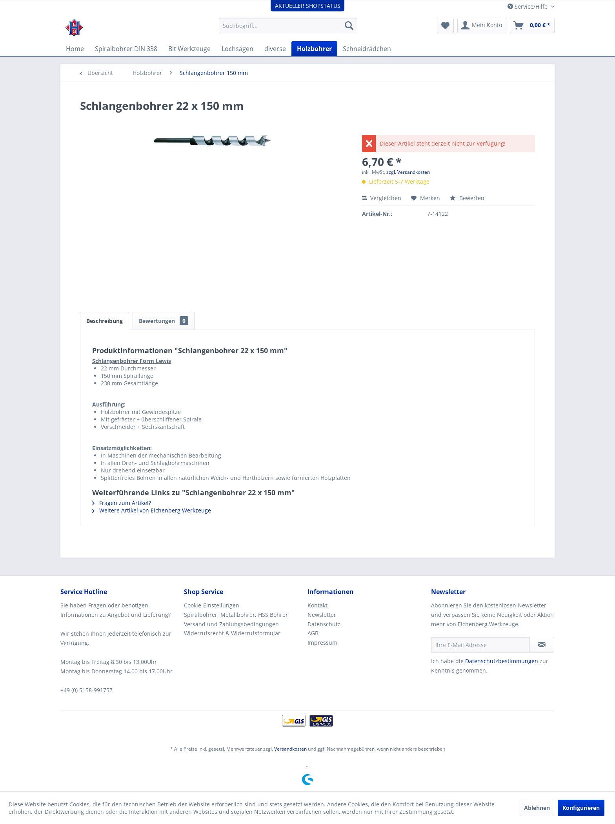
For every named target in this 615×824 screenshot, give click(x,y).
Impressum (322, 642)
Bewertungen (163, 320)
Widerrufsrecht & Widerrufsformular (232, 633)
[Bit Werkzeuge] (189, 48)
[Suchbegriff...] (288, 25)
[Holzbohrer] (314, 48)
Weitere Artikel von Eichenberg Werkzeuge (151, 510)
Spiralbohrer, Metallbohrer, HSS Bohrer (236, 614)
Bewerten (467, 198)
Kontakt (318, 605)
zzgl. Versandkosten (408, 172)
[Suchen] (349, 25)
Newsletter (322, 614)
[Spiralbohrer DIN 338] (126, 48)
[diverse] (275, 48)
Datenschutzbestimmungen (501, 661)
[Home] (74, 48)
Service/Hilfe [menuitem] (528, 6)
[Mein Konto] (481, 25)
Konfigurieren (581, 807)
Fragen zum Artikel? (121, 503)
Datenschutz (324, 624)
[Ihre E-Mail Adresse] (480, 645)
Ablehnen (537, 807)
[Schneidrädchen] (367, 48)
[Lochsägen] (237, 48)
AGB (313, 633)
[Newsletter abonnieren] (541, 645)
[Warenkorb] (532, 25)
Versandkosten (290, 749)
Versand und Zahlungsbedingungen (231, 624)
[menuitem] (288, 25)
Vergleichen (381, 198)
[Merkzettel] (445, 25)
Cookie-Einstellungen (211, 605)
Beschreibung (104, 320)
